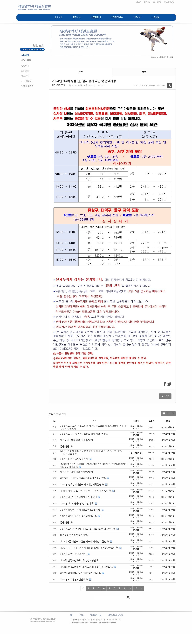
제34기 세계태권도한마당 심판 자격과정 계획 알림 (84, 490)
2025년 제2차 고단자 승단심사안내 (77, 516)
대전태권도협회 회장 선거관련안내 (76, 440)
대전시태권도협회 (58, 85)
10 (136, 588)
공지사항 (25, 55)
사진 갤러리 (26, 81)
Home (153, 57)
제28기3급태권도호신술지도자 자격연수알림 (81, 478)
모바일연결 (157, 2)
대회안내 (25, 76)
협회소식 (77, 17)
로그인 (138, 2)
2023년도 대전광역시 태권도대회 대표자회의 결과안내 (86, 528)
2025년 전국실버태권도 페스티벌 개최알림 (80, 484)
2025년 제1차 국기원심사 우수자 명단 (78, 497)
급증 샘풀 (66, 446)
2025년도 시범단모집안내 (72, 579)
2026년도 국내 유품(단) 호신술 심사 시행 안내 (84, 433)
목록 (144, 71)
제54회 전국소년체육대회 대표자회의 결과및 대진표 (85, 566)
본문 (81, 71)
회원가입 (147, 2)
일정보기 (25, 65)
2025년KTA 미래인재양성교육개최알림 (79, 509)
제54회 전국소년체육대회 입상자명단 (78, 560)
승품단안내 (96, 17)
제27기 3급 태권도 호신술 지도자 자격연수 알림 (83, 541)
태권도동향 (26, 60)
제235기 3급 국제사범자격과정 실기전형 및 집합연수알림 (87, 547)
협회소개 (58, 17)
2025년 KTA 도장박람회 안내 (74, 459)
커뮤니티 (137, 17)
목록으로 (165, 396)
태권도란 (155, 17)
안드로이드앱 (169, 2)
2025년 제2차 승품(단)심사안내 (75, 503)
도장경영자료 (117, 17)
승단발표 (25, 71)
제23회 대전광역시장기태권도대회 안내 (79, 573)
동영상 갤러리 (27, 86)
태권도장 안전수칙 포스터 (72, 535)
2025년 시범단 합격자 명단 (73, 554)
